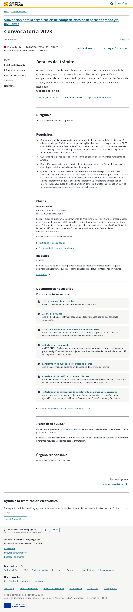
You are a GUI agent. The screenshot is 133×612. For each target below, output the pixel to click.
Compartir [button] (124, 39)
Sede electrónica (12, 570)
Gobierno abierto (106, 570)
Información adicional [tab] (14, 70)
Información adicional (115, 484)
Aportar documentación (100, 97)
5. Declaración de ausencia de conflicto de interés (67, 363)
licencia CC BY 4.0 (35, 594)
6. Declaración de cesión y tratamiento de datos (66, 376)
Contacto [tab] (8, 80)
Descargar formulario (114, 48)
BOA (26, 570)
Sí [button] (46, 529)
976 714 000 (101, 597)
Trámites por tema (18, 12)
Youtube (26, 581)
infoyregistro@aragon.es (16, 552)
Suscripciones (110, 588)
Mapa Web (92, 588)
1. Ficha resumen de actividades (58, 301)
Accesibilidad (75, 588)
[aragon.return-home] (13, 4)
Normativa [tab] (9, 85)
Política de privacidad (54, 588)
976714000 (9, 548)
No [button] (55, 529)
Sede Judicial (88, 570)
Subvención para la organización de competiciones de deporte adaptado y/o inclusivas (61, 22)
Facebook (13, 581)
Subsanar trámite (73, 97)
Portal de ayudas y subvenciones (47, 570)
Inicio (6, 12)
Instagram (39, 581)
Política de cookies (29, 588)
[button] (111, 4)
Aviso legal (9, 588)
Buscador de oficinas (14, 556)
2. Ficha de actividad (52, 313)
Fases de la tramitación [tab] (15, 75)
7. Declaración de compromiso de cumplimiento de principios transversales (79, 391)
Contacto (110, 437)
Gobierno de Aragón (14, 597)
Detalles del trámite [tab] (14, 65)
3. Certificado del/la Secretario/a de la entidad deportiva (70, 329)
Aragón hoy (72, 570)
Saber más (43, 274)
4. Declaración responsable (55, 345)
